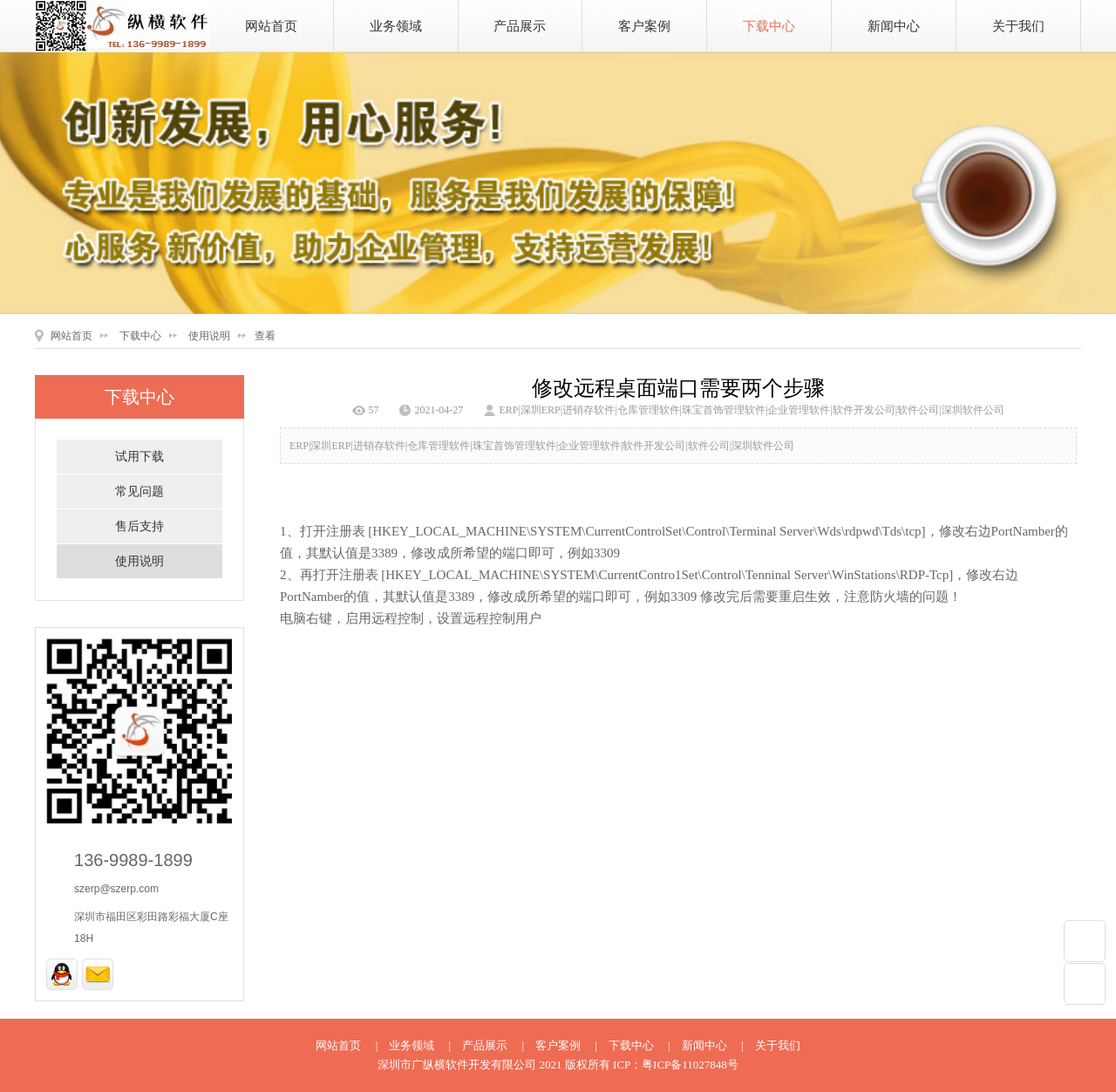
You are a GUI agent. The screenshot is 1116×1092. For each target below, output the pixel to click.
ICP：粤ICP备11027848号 (675, 1064)
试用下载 (139, 456)
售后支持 (139, 526)
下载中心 (769, 26)
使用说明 (209, 336)
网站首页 (271, 26)
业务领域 (396, 26)
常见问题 (139, 491)
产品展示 (519, 26)
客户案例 (644, 26)
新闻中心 (894, 26)
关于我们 (1018, 26)
